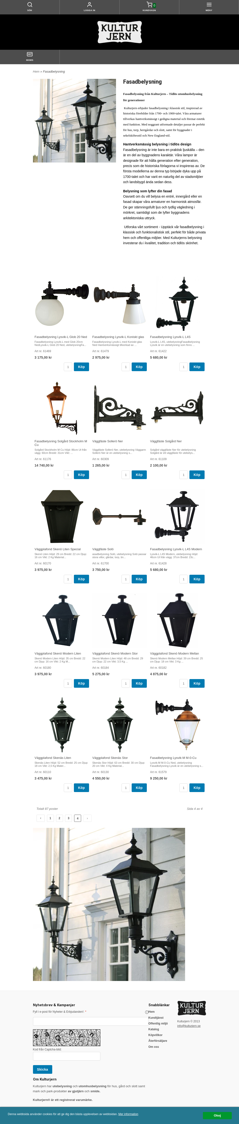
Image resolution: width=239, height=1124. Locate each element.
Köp (81, 367)
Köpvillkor (156, 1035)
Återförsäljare (158, 1041)
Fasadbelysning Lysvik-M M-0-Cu (173, 758)
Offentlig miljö (158, 1023)
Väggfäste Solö (103, 549)
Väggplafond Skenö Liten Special (58, 549)
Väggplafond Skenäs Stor (110, 758)
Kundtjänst (156, 1017)
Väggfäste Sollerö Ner (107, 441)
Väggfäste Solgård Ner (166, 441)
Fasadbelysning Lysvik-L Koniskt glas (118, 337)
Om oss (154, 1047)
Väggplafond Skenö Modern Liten (58, 653)
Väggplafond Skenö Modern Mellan (174, 653)
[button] (147, 1012)
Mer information (128, 1114)
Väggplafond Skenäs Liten (53, 758)
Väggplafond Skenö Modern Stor (115, 653)
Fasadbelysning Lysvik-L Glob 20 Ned (61, 337)
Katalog (154, 1029)
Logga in (89, 10)
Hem (36, 71)
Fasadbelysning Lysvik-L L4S (170, 337)
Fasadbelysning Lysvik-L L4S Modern (176, 549)
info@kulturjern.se (189, 1026)
